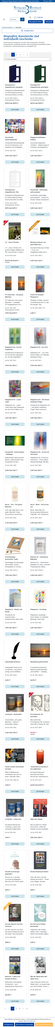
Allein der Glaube (36, 819)
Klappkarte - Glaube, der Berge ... (13, 610)
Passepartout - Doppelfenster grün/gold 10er (39, 86)
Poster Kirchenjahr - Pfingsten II (37, 296)
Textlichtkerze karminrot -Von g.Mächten (39, 768)
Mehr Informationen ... (30, 1021)
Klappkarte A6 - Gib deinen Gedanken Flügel (39, 401)
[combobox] (15, 19)
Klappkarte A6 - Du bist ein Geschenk (39, 453)
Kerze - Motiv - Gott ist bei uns (39, 506)
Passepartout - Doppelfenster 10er (12, 191)
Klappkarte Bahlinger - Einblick (38, 138)
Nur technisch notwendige (24, 1024)
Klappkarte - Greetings (38, 609)
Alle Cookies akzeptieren (44, 1024)
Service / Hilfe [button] (47, 1)
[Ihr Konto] (30, 17)
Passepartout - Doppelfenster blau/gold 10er (13, 86)
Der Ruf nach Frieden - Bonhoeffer (38, 925)
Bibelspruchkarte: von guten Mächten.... (38, 243)
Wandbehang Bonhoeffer (39, 662)
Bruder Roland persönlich (39, 872)
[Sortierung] (27, 59)
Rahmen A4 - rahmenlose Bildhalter (39, 558)
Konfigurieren (8, 1024)
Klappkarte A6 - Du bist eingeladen (13, 348)
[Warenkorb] (38, 17)
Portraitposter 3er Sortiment (36, 715)
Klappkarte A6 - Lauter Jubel (13, 401)
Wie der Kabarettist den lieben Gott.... (38, 978)
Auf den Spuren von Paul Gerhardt (13, 925)
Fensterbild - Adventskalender (11, 138)
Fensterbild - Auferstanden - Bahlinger (14, 453)
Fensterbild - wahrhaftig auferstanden (38, 191)
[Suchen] (22, 19)
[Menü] (4, 19)
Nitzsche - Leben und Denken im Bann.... (12, 978)
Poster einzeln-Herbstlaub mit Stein (14, 768)
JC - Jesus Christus (12, 242)
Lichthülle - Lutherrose (13, 819)
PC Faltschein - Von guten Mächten (14, 296)
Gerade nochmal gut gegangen (12, 873)
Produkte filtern (27, 30)
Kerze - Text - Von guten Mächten (13, 506)
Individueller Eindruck (12, 662)
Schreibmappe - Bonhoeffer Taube (11, 558)
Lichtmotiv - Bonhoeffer (13, 714)
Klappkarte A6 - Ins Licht (39, 347)
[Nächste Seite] (24, 55)
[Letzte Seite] (27, 55)
